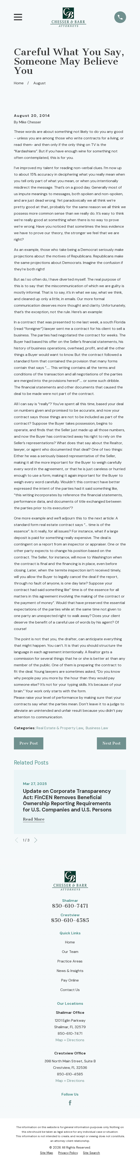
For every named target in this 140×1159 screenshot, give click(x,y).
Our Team (70, 951)
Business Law (97, 728)
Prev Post (28, 743)
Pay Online (70, 980)
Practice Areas (70, 961)
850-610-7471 (70, 905)
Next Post (111, 743)
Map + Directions (70, 1040)
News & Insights (70, 970)
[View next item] (35, 840)
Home (70, 942)
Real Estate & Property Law (59, 728)
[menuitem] (46, 1153)
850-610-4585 (70, 920)
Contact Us (70, 989)
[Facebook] (70, 1102)
